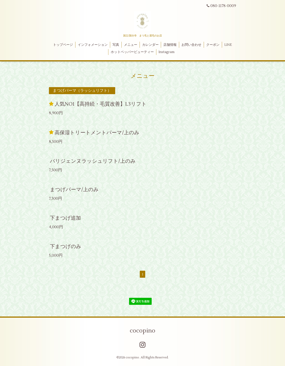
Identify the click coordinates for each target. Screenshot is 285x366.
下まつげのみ (65, 246)
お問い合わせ (191, 45)
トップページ (63, 45)
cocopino (142, 330)
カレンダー (150, 45)
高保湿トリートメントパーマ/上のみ (97, 132)
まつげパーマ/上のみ (74, 189)
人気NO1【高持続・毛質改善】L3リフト (101, 104)
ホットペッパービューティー (132, 52)
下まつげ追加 (65, 218)
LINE (228, 45)
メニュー (130, 45)
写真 (115, 45)
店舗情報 (170, 45)
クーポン (213, 45)
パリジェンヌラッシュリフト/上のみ (93, 161)
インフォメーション (93, 45)
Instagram (166, 52)
